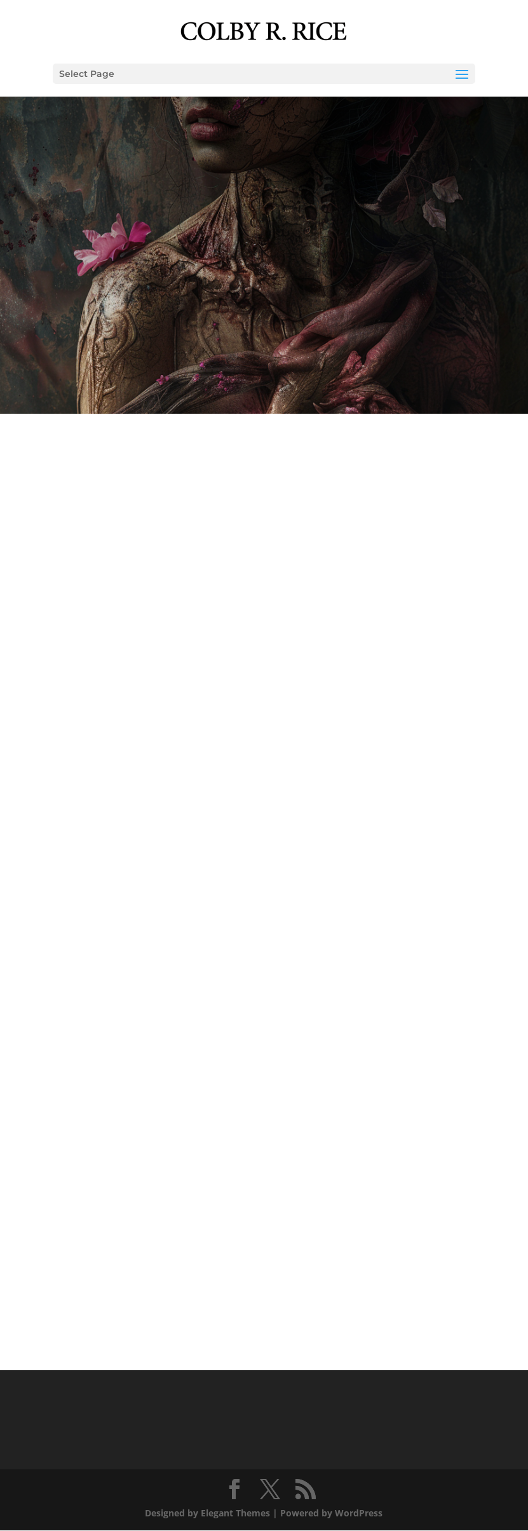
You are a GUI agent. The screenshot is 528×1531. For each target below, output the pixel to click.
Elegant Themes (235, 1513)
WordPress (358, 1513)
